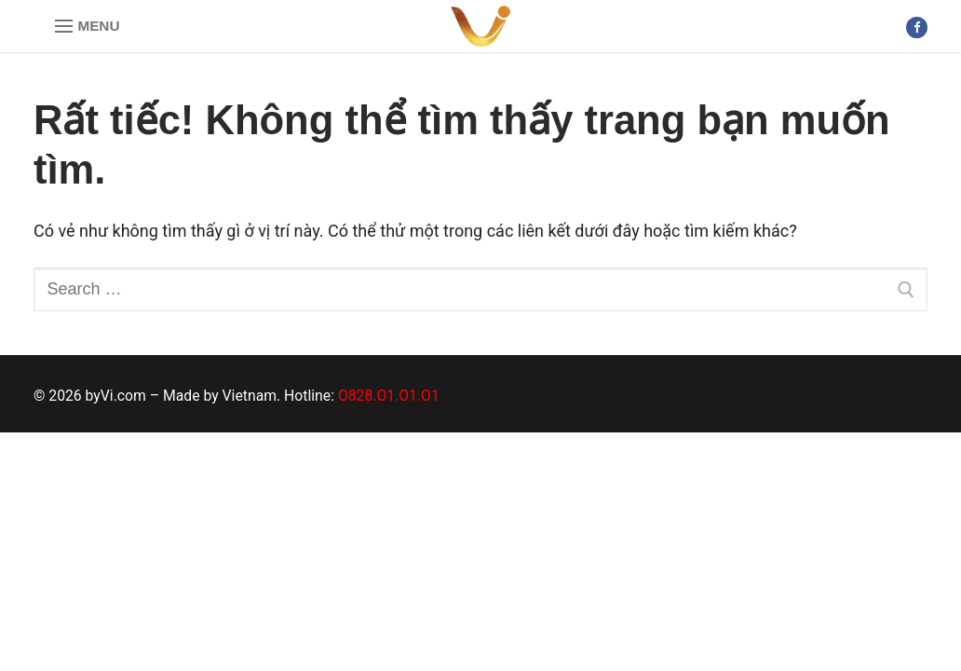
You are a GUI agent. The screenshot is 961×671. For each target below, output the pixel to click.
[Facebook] (916, 27)
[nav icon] (88, 26)
